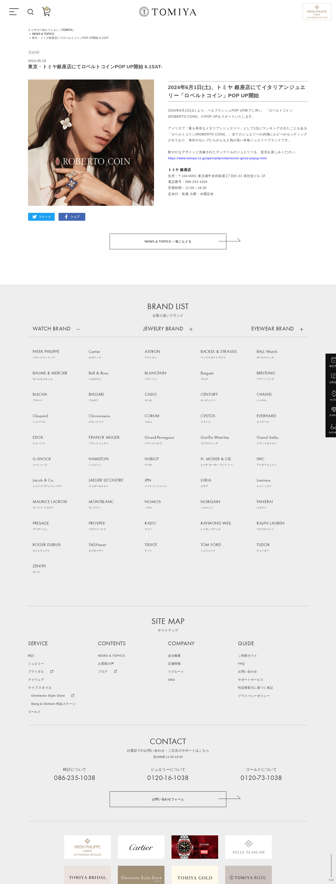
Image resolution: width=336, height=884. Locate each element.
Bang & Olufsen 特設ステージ (54, 629)
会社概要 (175, 582)
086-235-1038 (75, 704)
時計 (31, 582)
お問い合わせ (248, 598)
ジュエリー (36, 590)
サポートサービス (252, 606)
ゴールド (35, 637)
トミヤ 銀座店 (179, 170)
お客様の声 (106, 590)
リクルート (176, 598)
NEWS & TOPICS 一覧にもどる (168, 242)
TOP (331, 880)
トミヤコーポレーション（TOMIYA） (51, 30)
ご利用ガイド (248, 582)
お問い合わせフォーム (168, 725)
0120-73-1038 (261, 704)
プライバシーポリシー (255, 621)
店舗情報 (175, 590)
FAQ (241, 590)
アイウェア (36, 606)
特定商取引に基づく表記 (257, 614)
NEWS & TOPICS (43, 34)
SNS (171, 606)
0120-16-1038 (168, 704)
